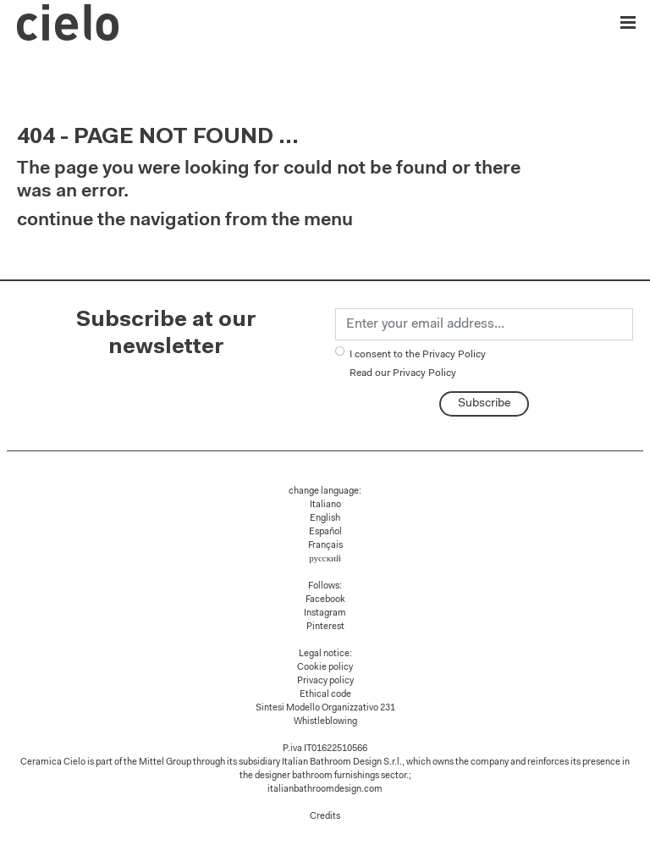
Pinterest (325, 627)
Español (325, 532)
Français (325, 545)
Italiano (325, 505)
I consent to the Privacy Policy (418, 364)
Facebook (325, 600)
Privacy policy (325, 681)
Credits (325, 816)
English (325, 518)
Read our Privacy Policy (403, 373)
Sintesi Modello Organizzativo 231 (325, 708)
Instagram (325, 613)
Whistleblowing (325, 722)
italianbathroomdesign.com (325, 789)
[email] (484, 324)
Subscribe (484, 404)
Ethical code (325, 694)
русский (325, 559)
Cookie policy (325, 667)
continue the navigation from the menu (185, 221)
